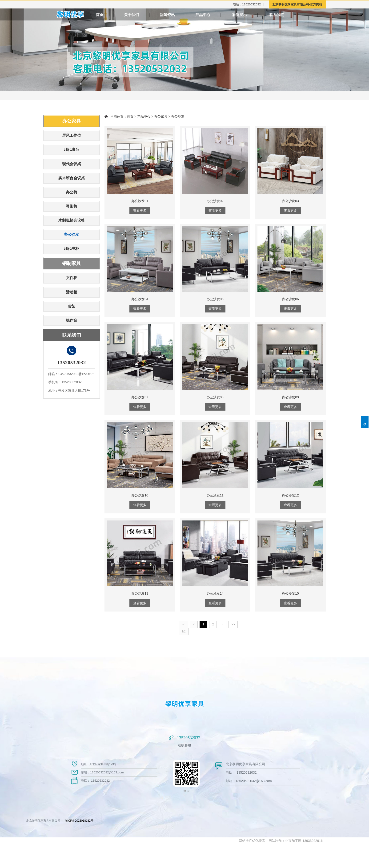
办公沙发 (71, 234)
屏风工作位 (71, 135)
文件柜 (71, 278)
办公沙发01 (139, 201)
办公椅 (71, 192)
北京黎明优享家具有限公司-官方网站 (297, 4)
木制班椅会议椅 (71, 220)
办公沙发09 (290, 397)
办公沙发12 (290, 495)
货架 (71, 306)
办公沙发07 (139, 397)
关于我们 (136, 15)
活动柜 (71, 292)
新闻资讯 (173, 15)
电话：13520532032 (247, 4)
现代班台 (71, 150)
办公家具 (71, 121)
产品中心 (216, 15)
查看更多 (139, 210)
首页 (100, 15)
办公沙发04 (139, 299)
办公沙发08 (215, 397)
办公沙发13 (139, 593)
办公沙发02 (215, 201)
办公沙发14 (215, 593)
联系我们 (309, 15)
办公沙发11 (215, 495)
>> (233, 624)
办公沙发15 (290, 593)
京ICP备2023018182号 (78, 820)
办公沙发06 (290, 299)
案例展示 (263, 15)
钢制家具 (71, 263)
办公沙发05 (215, 299)
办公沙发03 (290, 201)
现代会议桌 (71, 164)
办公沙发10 (139, 495)
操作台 (71, 320)
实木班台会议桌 (71, 178)
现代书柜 (71, 249)
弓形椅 (71, 206)
